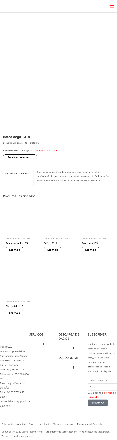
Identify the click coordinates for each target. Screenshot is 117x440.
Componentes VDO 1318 (45, 152)
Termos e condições (64, 424)
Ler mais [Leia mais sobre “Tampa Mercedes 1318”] (16, 251)
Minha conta (84, 424)
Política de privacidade (14, 424)
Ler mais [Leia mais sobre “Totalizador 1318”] (92, 251)
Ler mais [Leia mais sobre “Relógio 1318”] (54, 251)
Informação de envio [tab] (16, 175)
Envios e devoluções (40, 424)
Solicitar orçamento (20, 159)
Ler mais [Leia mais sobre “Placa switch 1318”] (16, 315)
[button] (43, 344)
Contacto (98, 424)
